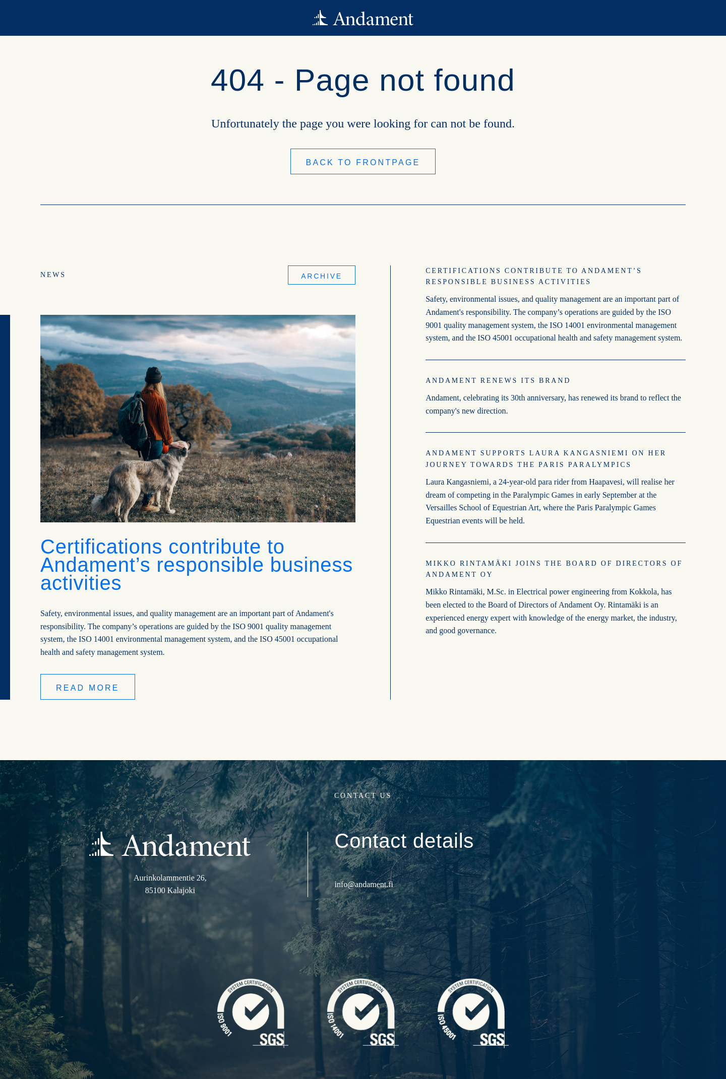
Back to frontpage (363, 162)
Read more (87, 688)
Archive (321, 276)
